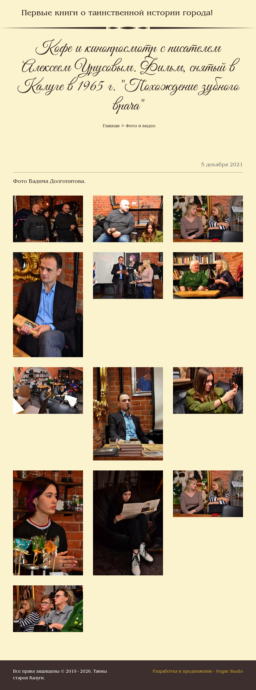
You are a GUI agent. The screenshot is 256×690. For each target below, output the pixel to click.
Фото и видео (140, 126)
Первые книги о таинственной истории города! (117, 13)
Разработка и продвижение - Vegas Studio (198, 672)
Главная (111, 126)
